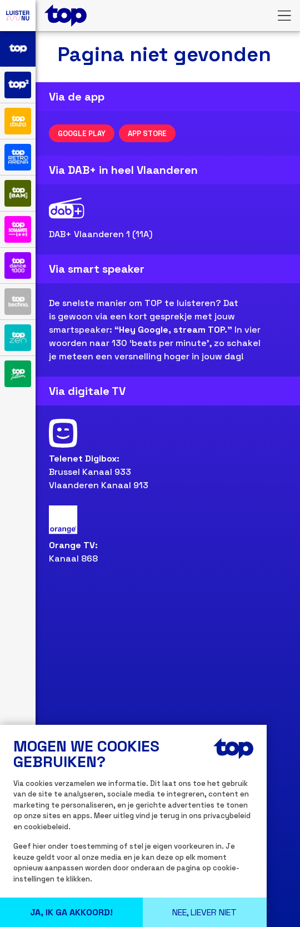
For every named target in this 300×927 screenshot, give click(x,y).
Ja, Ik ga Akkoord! (71, 912)
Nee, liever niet (204, 912)
